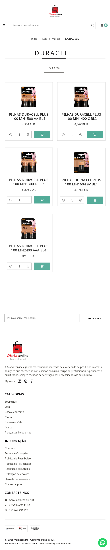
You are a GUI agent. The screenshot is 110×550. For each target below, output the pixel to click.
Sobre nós (11, 401)
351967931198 (16, 510)
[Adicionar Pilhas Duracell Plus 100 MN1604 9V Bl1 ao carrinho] (95, 214)
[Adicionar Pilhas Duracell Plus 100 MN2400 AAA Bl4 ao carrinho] (42, 282)
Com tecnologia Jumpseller (54, 543)
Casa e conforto (14, 411)
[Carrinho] (104, 25)
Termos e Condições (17, 453)
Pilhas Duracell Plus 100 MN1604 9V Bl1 (81, 195)
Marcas (56, 39)
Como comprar (13, 484)
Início (34, 39)
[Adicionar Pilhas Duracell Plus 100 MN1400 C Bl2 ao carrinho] (95, 134)
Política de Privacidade (18, 463)
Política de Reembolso (18, 458)
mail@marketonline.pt (19, 499)
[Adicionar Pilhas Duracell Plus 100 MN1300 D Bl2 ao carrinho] (42, 208)
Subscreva (94, 321)
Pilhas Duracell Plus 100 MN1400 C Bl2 (81, 116)
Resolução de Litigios (17, 468)
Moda (8, 417)
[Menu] (3, 25)
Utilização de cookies (17, 474)
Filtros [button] (53, 68)
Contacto (10, 448)
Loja (44, 39)
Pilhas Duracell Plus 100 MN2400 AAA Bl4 (28, 264)
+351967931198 (17, 505)
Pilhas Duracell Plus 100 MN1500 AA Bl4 (28, 116)
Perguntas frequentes (18, 432)
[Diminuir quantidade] (10, 134)
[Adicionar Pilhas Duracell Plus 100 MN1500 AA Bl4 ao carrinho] (42, 134)
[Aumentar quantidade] (28, 134)
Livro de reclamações (17, 479)
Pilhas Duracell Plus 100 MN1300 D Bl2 (28, 190)
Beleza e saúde (13, 422)
